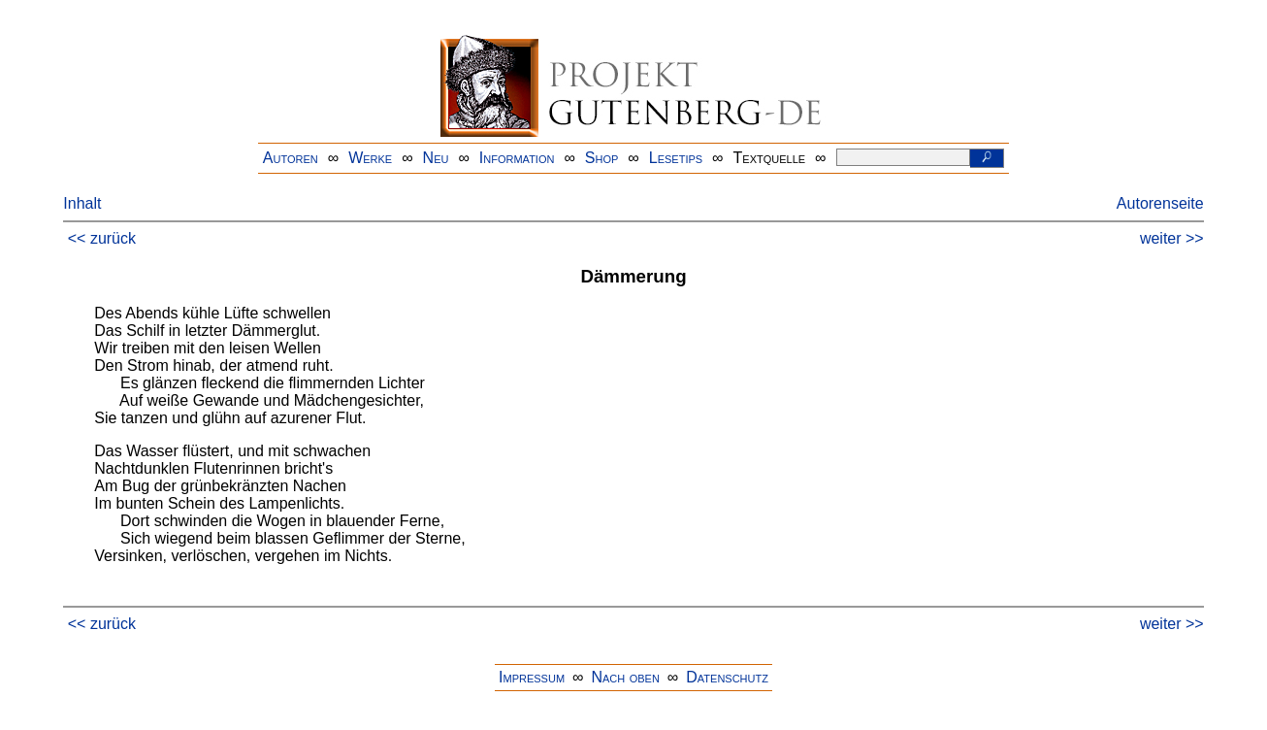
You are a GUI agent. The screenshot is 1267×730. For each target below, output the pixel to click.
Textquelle (769, 157)
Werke (370, 157)
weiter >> (1172, 238)
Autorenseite (1160, 203)
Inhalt (82, 203)
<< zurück (102, 238)
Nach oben (625, 677)
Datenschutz (727, 677)
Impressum (532, 677)
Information (517, 157)
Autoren (290, 157)
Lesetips (675, 157)
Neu (436, 157)
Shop (602, 157)
